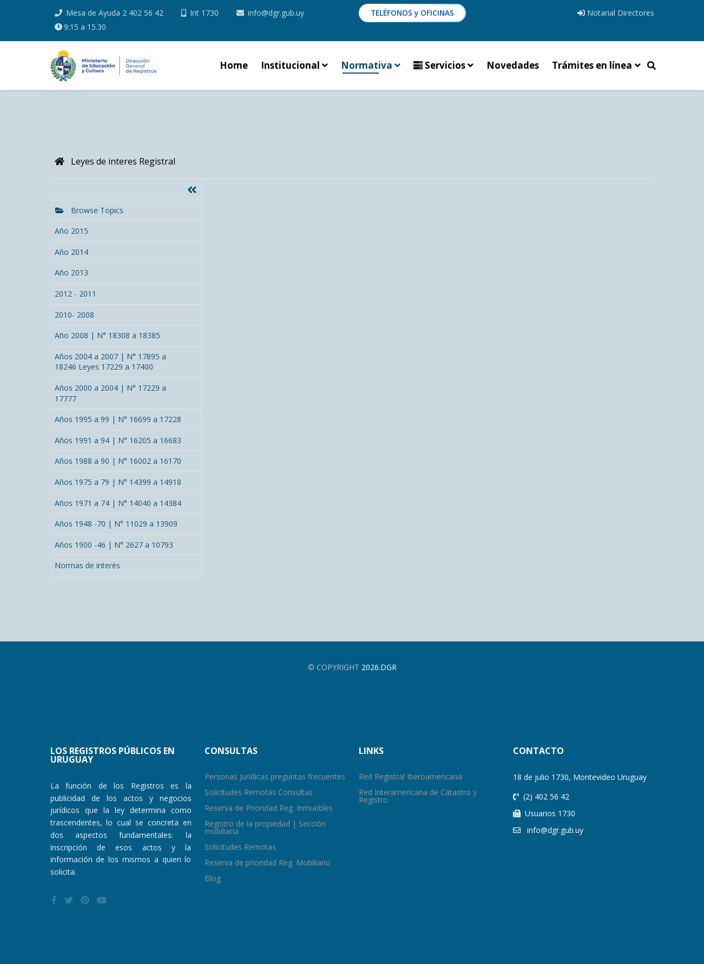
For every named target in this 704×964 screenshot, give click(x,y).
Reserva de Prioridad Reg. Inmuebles (269, 808)
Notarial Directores (615, 13)
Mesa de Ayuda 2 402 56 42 (114, 13)
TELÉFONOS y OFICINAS (412, 13)
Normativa (366, 65)
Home (234, 65)
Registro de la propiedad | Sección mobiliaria (265, 827)
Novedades (512, 65)
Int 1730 (204, 13)
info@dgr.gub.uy (276, 13)
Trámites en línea (592, 65)
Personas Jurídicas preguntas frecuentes (275, 776)
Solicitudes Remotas (240, 847)
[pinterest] (85, 900)
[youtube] (102, 900)
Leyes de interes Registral (115, 161)
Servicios (439, 65)
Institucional (290, 65)
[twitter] (68, 900)
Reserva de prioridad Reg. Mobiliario (268, 862)
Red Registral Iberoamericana (410, 776)
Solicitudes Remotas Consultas (259, 792)
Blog (213, 878)
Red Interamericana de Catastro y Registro (418, 796)
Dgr (388, 667)
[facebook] (54, 900)
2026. (370, 667)
